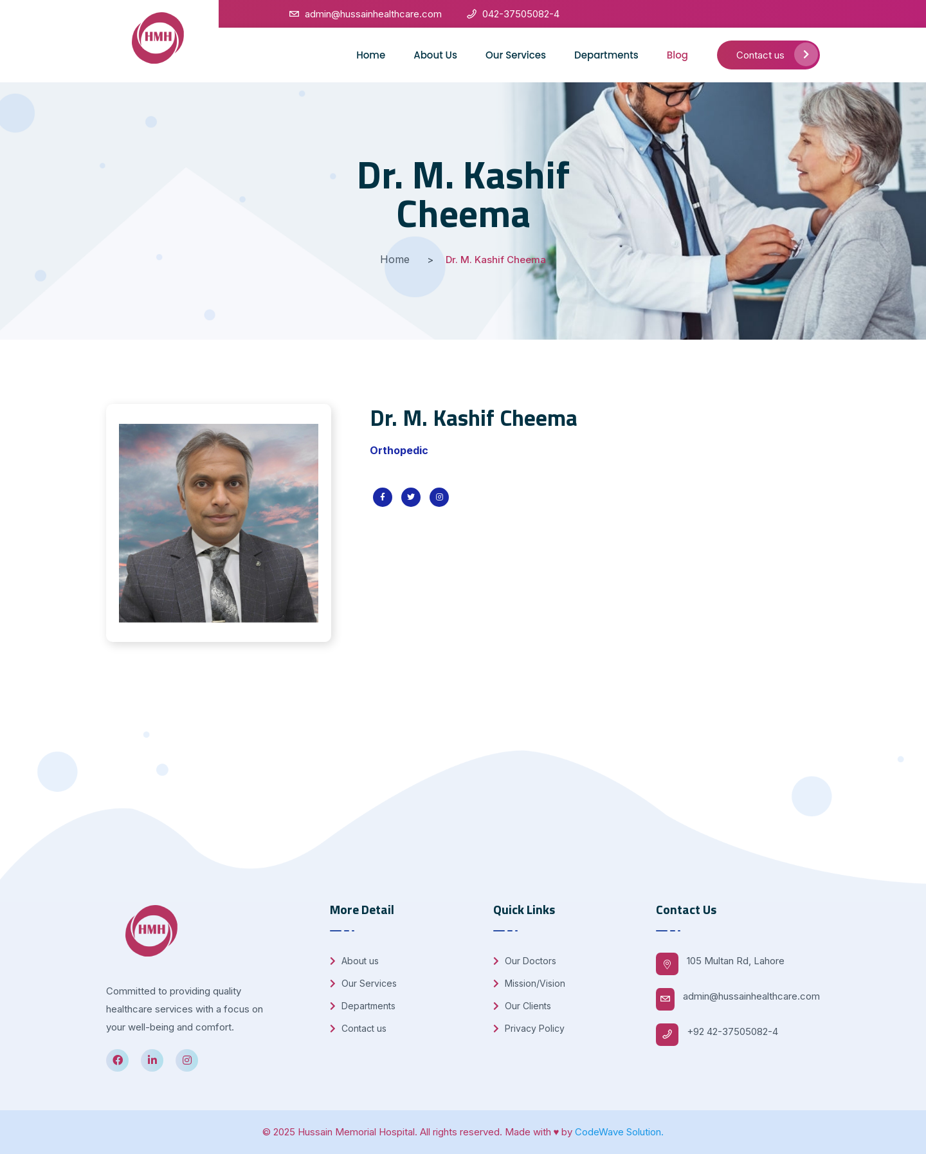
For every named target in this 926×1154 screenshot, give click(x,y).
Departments (606, 55)
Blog (677, 55)
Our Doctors (524, 960)
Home (370, 55)
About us (354, 960)
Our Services (516, 55)
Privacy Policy (529, 1028)
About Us (435, 55)
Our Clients (522, 1005)
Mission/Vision (529, 983)
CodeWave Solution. (619, 1132)
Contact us (777, 54)
